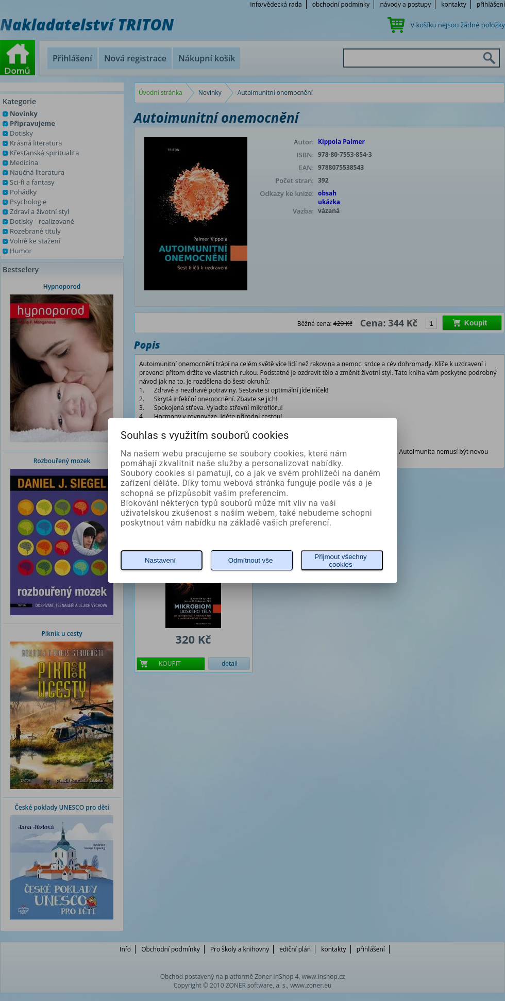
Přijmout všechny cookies (340, 560)
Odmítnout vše (250, 560)
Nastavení (160, 560)
